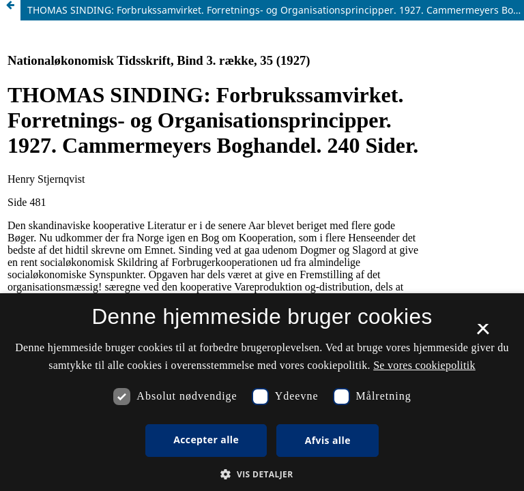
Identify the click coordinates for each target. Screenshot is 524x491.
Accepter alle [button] (206, 439)
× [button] (483, 333)
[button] (262, 474)
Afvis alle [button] (328, 440)
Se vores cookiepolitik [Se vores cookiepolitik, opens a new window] (424, 365)
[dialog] (262, 392)
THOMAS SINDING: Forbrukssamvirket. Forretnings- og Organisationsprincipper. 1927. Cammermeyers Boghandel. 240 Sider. (275, 9)
